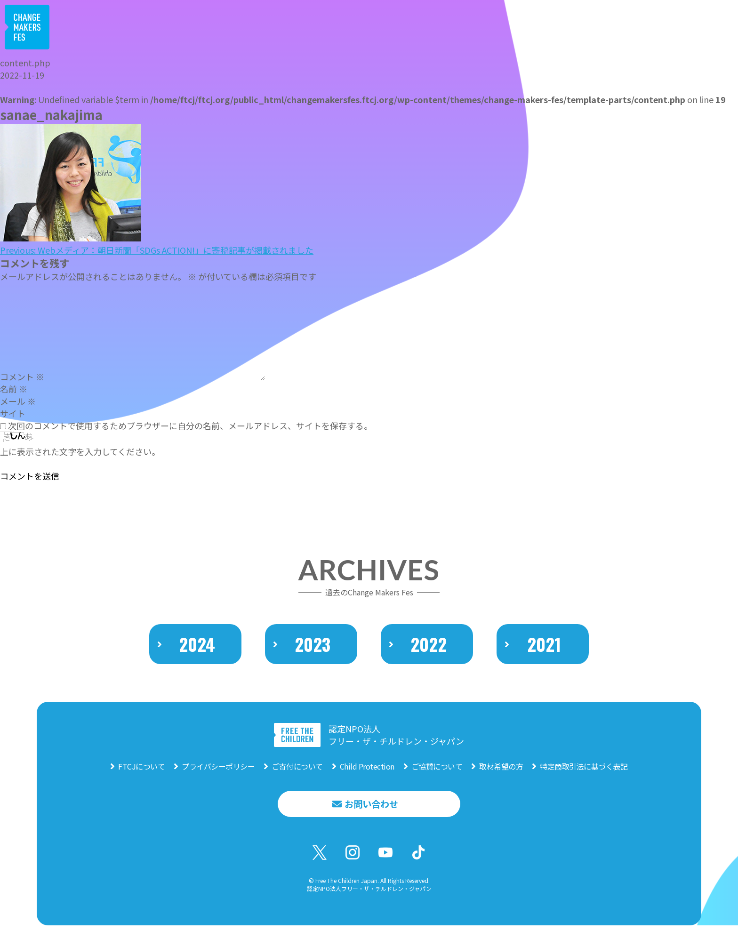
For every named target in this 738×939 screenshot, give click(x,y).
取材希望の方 (501, 776)
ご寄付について (297, 776)
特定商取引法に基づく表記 (583, 776)
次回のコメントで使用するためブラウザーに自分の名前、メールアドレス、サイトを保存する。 (190, 425)
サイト (12, 413)
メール (18, 401)
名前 (13, 389)
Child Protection (367, 776)
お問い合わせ (371, 814)
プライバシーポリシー (218, 776)
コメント (22, 376)
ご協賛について (437, 776)
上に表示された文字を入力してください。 (80, 451)
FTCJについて (141, 776)
